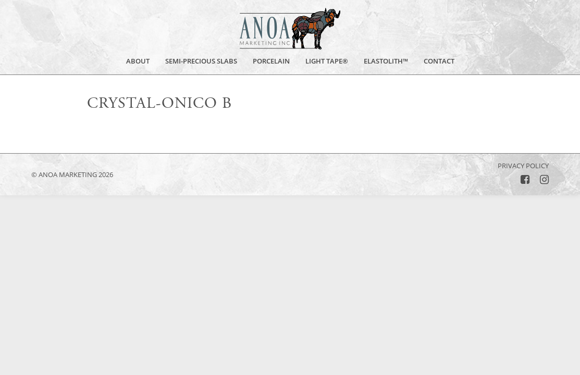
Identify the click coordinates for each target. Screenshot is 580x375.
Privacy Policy (523, 165)
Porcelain (271, 62)
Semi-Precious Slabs (201, 61)
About (138, 62)
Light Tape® (326, 61)
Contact (439, 61)
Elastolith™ (386, 61)
